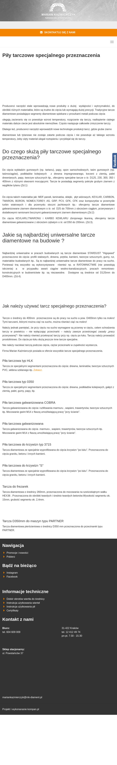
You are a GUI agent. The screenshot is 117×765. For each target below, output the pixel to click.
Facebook (12, 576)
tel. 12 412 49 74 (71, 632)
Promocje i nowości (17, 552)
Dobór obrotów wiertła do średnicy (26, 599)
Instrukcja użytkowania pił (21, 606)
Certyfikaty (13, 610)
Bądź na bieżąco (19, 565)
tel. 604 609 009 (11, 632)
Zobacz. (37, 370)
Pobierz (11, 556)
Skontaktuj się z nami (59, 32)
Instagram (12, 572)
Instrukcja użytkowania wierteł (23, 603)
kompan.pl (33, 709)
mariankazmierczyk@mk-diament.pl (22, 697)
